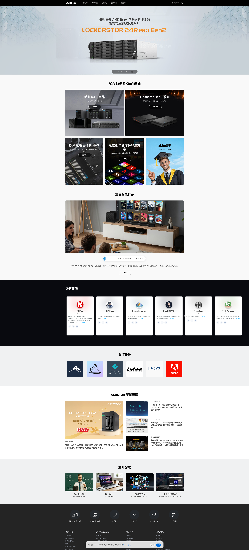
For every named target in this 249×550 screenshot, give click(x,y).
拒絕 (152, 545)
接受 (159, 545)
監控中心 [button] (105, 3)
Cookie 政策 (127, 545)
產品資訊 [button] (86, 3)
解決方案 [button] (96, 3)
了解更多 (125, 283)
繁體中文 (175, 3)
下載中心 (68, 546)
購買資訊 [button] (124, 3)
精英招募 (159, 546)
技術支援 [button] (115, 3)
